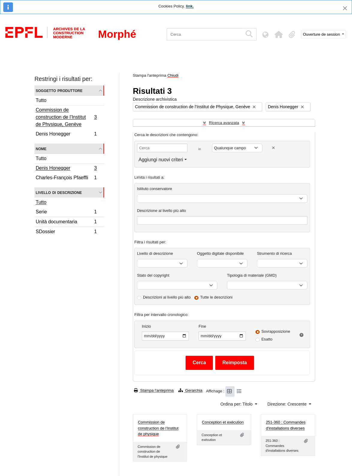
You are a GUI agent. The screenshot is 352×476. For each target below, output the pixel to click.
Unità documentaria (66, 222)
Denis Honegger (66, 134)
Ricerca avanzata (224, 122)
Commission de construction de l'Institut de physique (158, 428)
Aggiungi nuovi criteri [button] (161, 159)
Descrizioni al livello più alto (167, 297)
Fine (202, 326)
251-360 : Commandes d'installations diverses (286, 425)
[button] (278, 34)
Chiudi (172, 75)
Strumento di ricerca (274, 253)
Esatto (267, 339)
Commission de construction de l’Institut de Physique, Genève (66, 117)
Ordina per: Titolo (237, 404)
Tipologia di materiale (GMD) (252, 275)
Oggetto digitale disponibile (220, 253)
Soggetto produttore (59, 90)
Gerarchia (190, 390)
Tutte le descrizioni (216, 297)
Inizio (146, 326)
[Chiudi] (345, 8)
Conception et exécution (222, 422)
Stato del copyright (153, 275)
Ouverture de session (322, 34)
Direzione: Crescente (287, 404)
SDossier (66, 232)
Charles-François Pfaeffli (66, 178)
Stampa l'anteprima (154, 390)
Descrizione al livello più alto (161, 210)
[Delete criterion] (273, 148)
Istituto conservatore (154, 188)
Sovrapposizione (275, 331)
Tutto (41, 100)
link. (190, 6)
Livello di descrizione (59, 192)
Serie (66, 212)
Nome (41, 148)
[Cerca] (205, 34)
